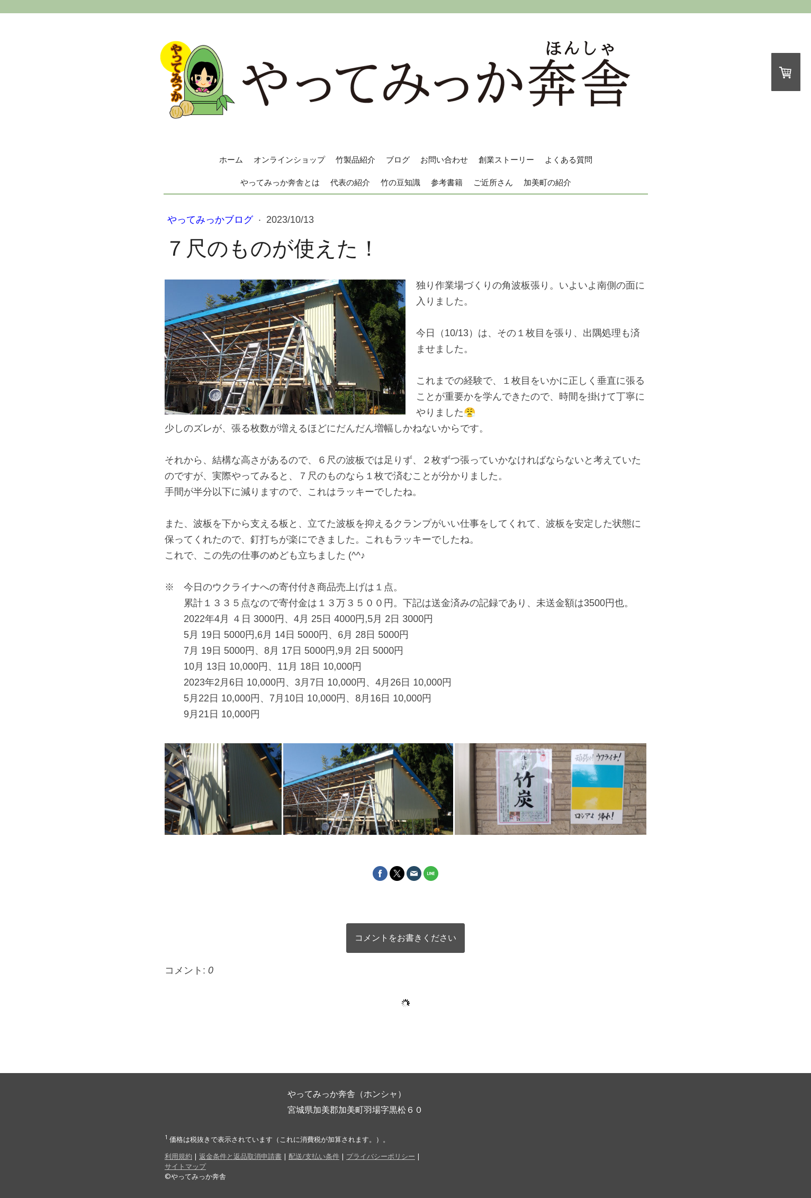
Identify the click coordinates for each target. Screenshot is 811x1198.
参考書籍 (447, 182)
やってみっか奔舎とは (280, 182)
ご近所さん (493, 182)
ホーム (231, 159)
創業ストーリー (506, 159)
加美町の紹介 (547, 182)
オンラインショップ (289, 159)
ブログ (398, 159)
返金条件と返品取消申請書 (240, 1156)
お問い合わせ (444, 159)
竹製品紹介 (355, 159)
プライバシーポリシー (380, 1156)
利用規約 (178, 1156)
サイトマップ (185, 1166)
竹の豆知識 (400, 182)
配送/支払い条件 (314, 1156)
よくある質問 (568, 159)
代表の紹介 (350, 182)
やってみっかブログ (211, 219)
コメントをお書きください (405, 937)
